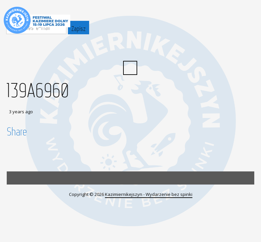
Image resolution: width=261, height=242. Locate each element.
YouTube (137, 49)
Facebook (122, 49)
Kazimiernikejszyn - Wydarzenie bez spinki (148, 194)
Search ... (130, 68)
